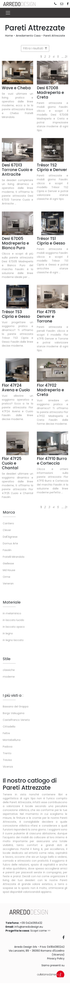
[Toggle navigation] (8, 12)
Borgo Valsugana (13, 713)
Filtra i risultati (35, 48)
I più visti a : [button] (13, 695)
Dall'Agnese (10, 537)
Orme (6, 577)
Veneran (8, 583)
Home (9, 35)
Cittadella (9, 726)
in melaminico (12, 613)
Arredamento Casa (28, 35)
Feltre (6, 733)
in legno (8, 633)
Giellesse (8, 563)
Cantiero (8, 523)
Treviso (7, 760)
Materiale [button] (12, 602)
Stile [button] (6, 658)
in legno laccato (13, 640)
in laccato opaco (14, 627)
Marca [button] (9, 512)
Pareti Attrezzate (54, 35)
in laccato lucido (13, 620)
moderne (9, 676)
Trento (7, 753)
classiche (9, 670)
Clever (7, 530)
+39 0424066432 (31, 923)
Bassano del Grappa (15, 706)
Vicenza (8, 766)
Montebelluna (11, 740)
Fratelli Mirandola (13, 557)
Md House (9, 570)
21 (66, 57)
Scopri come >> (40, 930)
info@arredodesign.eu (29, 927)
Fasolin (7, 550)
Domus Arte (10, 543)
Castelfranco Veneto (16, 720)
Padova (7, 746)
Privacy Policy (55, 958)
